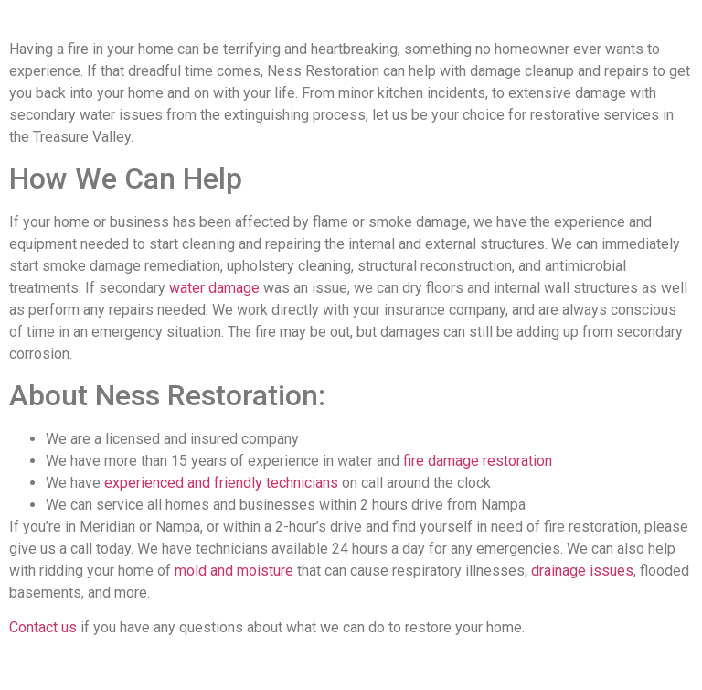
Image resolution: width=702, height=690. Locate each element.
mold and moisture (234, 570)
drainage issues (582, 570)
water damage (214, 287)
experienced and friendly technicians (221, 482)
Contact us (43, 627)
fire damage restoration (477, 460)
